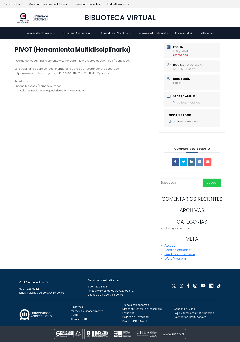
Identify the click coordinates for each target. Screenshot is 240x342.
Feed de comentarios (180, 254)
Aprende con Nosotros (116, 33)
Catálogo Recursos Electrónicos (48, 4)
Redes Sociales (118, 4)
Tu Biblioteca (206, 33)
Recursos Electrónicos (41, 33)
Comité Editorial (13, 4)
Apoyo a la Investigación (153, 33)
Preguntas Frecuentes (87, 4)
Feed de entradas (177, 250)
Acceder (171, 245)
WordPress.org (175, 258)
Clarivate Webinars (186, 102)
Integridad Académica (78, 33)
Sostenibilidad (183, 33)
